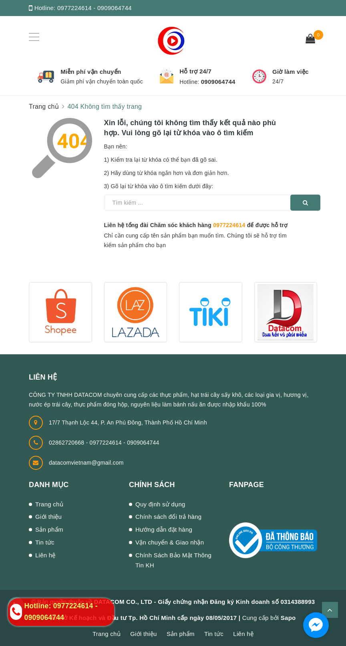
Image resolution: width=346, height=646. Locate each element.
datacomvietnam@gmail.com (86, 462)
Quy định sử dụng (160, 504)
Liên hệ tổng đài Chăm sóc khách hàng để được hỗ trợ (196, 225)
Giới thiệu (48, 516)
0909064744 (218, 81)
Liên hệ (45, 555)
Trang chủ (49, 504)
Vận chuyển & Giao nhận (169, 542)
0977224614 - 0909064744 (94, 7)
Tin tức (44, 542)
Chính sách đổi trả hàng (168, 516)
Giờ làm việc (290, 71)
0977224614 (229, 225)
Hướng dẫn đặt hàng (163, 529)
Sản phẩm (49, 529)
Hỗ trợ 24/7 (195, 71)
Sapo (288, 617)
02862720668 (67, 442)
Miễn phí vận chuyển (90, 71)
